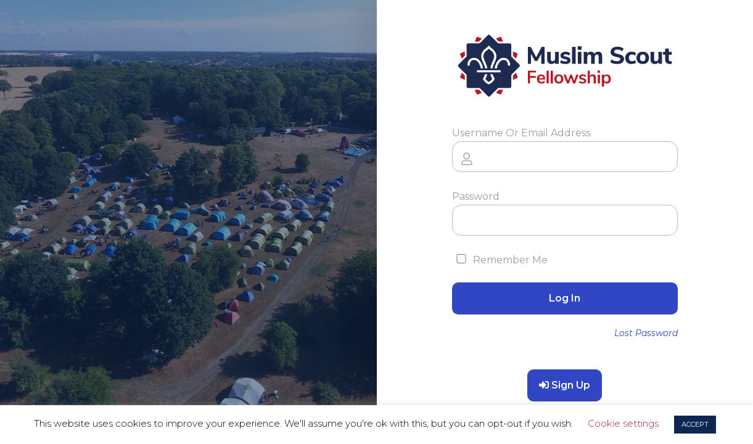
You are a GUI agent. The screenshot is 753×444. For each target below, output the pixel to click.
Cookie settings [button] (623, 423)
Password (476, 196)
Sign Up (564, 385)
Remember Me (500, 260)
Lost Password (646, 333)
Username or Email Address (521, 133)
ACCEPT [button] (695, 424)
